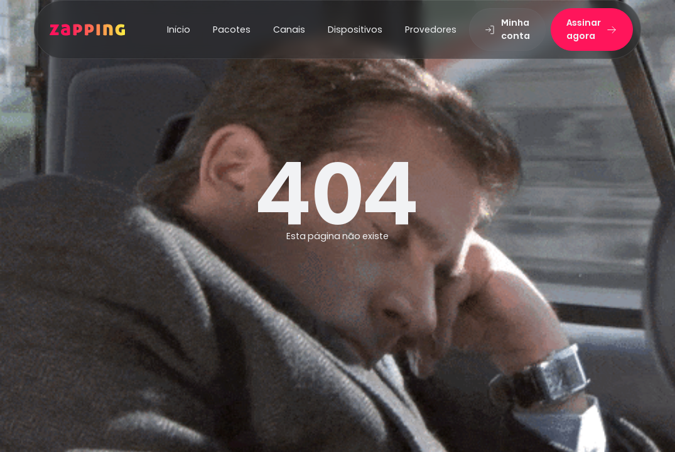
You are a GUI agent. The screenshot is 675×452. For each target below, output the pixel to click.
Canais (289, 29)
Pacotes (232, 29)
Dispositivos (355, 29)
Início (178, 29)
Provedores (430, 29)
